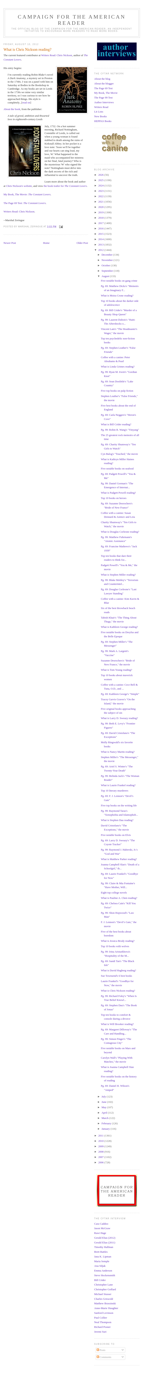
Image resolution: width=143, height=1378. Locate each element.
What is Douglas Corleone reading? (120, 531)
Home (46, 242)
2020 (101, 207)
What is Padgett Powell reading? (118, 492)
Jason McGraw (102, 1228)
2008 (101, 1151)
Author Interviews (104, 102)
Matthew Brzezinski (105, 1303)
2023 (101, 190)
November (108, 260)
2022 (101, 196)
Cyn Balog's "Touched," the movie (119, 453)
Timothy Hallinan (103, 1247)
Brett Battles (101, 1251)
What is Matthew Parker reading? (119, 859)
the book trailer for (65, 185)
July (104, 1096)
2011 (101, 1135)
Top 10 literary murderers (114, 790)
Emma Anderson (103, 1270)
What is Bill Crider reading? (116, 424)
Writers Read (101, 107)
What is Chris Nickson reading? (118, 990)
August (106, 276)
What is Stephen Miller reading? (118, 574)
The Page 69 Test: (25, 203)
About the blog (102, 78)
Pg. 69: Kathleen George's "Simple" (120, 694)
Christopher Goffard (105, 1289)
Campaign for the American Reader (72, 20)
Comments (104, 1357)
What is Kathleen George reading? (119, 626)
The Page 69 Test (103, 88)
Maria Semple (101, 1261)
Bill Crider (100, 1280)
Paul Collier (100, 1317)
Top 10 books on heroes (113, 498)
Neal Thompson (102, 1322)
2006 (101, 1162)
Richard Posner (102, 1326)
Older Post (82, 242)
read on (26, 102)
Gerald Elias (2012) (104, 1237)
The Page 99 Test (103, 97)
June (104, 1101)
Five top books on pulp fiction (117, 390)
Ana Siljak (99, 1265)
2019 (101, 212)
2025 (101, 180)
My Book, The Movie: (27, 194)
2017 (101, 223)
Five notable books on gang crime (119, 280)
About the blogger (104, 83)
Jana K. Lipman (102, 1256)
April (105, 1112)
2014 (101, 239)
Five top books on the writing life (119, 805)
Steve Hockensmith (104, 1275)
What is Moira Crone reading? (117, 295)
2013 (101, 244)
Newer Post (10, 242)
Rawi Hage (100, 1233)
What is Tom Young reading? (116, 669)
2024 (101, 185)
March (105, 1118)
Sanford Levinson (103, 1312)
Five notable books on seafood (117, 468)
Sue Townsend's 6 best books (116, 975)
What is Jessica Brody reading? (117, 940)
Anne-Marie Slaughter (106, 1308)
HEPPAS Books (102, 121)
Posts (101, 1350)
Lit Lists (98, 111)
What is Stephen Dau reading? (117, 820)
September (108, 270)
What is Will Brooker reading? (117, 1024)
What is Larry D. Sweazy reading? (119, 718)
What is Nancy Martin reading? (118, 751)
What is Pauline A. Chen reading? (119, 897)
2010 (101, 1140)
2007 (101, 1157)
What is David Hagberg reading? (118, 970)
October (106, 265)
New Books (100, 116)
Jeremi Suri (100, 1331)
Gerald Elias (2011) (104, 1242)
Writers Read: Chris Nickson (56, 55)
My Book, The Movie (105, 92)
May (104, 1107)
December (107, 254)
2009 (101, 1146)
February (107, 1123)
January (106, 1128)
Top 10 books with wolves (115, 946)
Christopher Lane (103, 1284)
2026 (101, 174)
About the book (12, 109)
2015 (101, 233)
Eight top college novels (114, 892)
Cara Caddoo (101, 1223)
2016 (101, 228)
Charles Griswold (103, 1298)
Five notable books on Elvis (116, 835)
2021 (101, 201)
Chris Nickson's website (19, 185)
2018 (101, 217)
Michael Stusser (102, 1294)
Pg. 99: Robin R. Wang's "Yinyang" (120, 429)
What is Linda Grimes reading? (117, 366)
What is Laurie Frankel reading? (118, 785)
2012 (101, 249)
